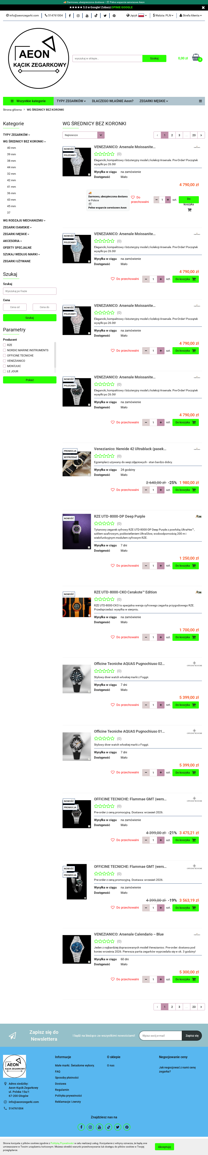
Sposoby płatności (67, 1077)
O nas (110, 1065)
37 (8, 212)
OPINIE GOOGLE (122, 7)
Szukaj (29, 317)
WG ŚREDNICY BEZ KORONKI (24, 141)
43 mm (11, 199)
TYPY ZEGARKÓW (71, 101)
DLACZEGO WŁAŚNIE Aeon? (112, 101)
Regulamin (62, 1089)
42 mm (11, 180)
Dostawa (60, 1083)
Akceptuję (164, 1147)
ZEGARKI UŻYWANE (16, 261)
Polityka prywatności (68, 1095)
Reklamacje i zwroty (68, 1101)
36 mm (11, 193)
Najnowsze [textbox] (71, 135)
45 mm (11, 206)
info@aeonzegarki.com (24, 1102)
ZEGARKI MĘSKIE (154, 101)
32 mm (11, 173)
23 (194, 135)
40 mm (11, 147)
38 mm (11, 160)
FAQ (57, 1071)
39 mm (11, 154)
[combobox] (84, 135)
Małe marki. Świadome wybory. (75, 1065)
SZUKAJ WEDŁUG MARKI (21, 254)
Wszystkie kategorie (28, 101)
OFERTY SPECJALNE (17, 247)
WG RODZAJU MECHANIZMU (24, 220)
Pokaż (30, 380)
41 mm (11, 186)
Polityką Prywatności (62, 1143)
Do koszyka (189, 200)
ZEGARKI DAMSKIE (17, 227)
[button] (63, 1057)
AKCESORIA (12, 241)
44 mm (11, 167)
